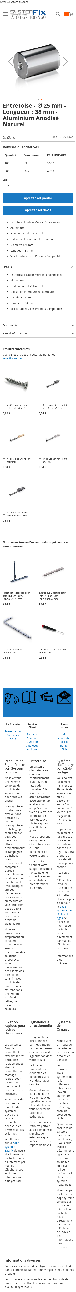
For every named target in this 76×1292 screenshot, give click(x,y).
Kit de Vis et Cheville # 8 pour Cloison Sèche (19, 514)
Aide (64, 749)
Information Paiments (32, 736)
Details (7, 267)
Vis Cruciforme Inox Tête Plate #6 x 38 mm (18, 406)
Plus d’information (15, 333)
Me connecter (64, 736)
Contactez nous (13, 737)
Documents (10, 325)
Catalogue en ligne (32, 747)
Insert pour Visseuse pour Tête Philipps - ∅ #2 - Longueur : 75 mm (16, 595)
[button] (10, 61)
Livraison (32, 742)
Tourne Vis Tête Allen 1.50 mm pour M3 (52, 651)
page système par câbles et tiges (64, 912)
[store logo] (28, 15)
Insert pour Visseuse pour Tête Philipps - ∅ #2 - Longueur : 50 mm (52, 595)
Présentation (13, 731)
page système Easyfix (12, 1146)
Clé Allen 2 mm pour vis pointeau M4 (15, 651)
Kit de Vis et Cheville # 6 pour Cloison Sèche (54, 406)
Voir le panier (64, 743)
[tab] (38, 267)
